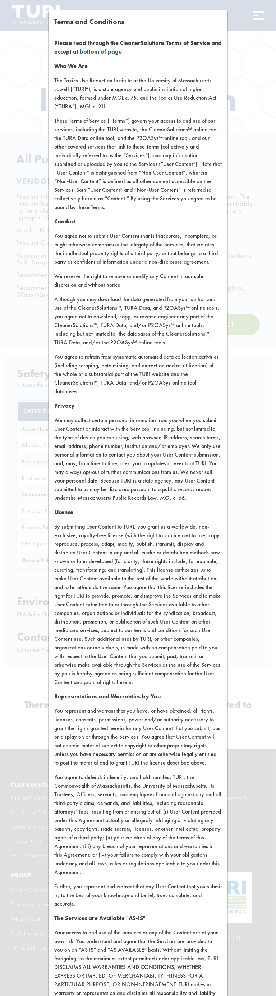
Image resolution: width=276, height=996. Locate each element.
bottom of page (101, 51)
